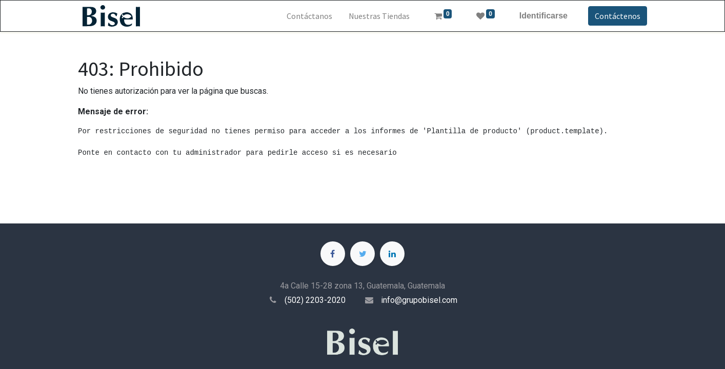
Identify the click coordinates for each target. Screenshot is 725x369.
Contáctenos (617, 16)
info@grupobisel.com (419, 300)
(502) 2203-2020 (315, 300)
